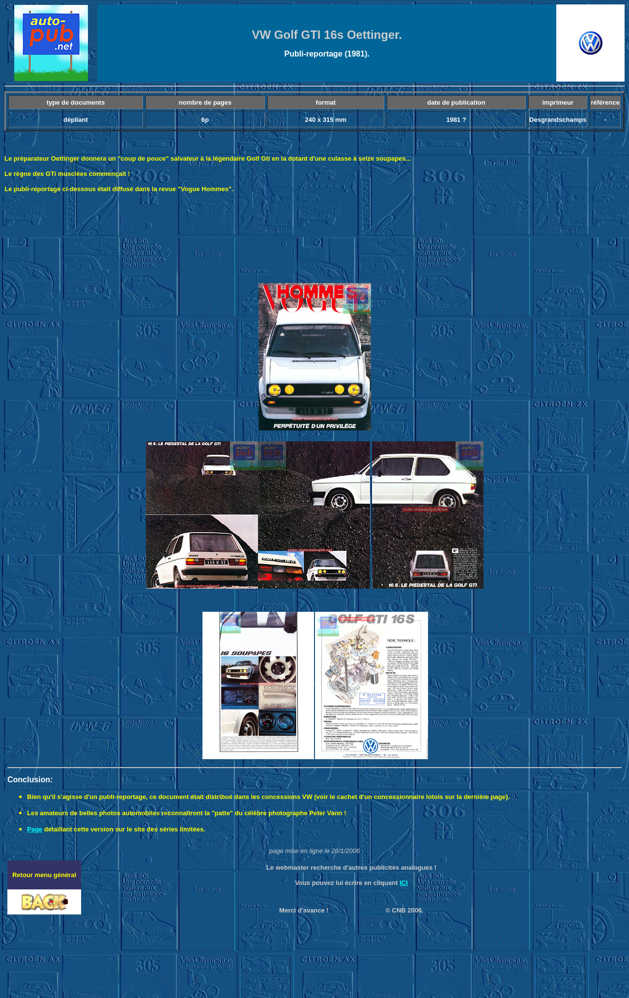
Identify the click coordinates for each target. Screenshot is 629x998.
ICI (404, 882)
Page (34, 829)
